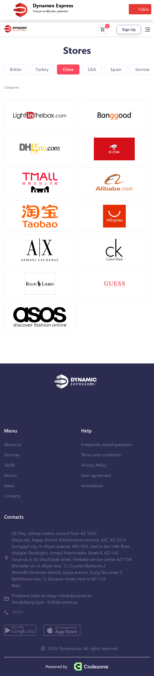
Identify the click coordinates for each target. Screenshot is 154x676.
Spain (115, 69)
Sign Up (129, 29)
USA (92, 69)
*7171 (17, 612)
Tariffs (9, 465)
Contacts (12, 496)
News (9, 485)
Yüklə (143, 9)
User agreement (96, 475)
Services (12, 454)
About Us (12, 444)
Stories (10, 475)
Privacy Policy (94, 465)
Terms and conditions (101, 454)
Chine (68, 69)
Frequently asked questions (106, 444)
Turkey (42, 69)
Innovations (92, 485)
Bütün (15, 69)
